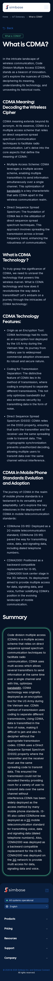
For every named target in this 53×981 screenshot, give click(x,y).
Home (5, 17)
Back (8, 28)
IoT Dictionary (18, 17)
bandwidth (14, 687)
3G (14, 859)
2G (28, 820)
